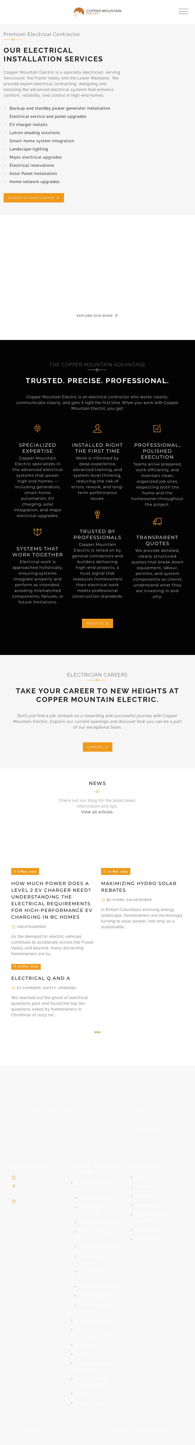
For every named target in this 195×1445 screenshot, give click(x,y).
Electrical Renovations (100, 1247)
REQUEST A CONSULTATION (34, 198)
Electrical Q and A (40, 978)
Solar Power (139, 900)
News (97, 783)
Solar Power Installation (90, 1210)
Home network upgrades (35, 181)
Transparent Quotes (157, 540)
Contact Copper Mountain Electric (92, 1381)
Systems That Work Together (37, 552)
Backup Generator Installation (96, 1235)
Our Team (84, 1345)
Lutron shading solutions (35, 133)
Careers (82, 1393)
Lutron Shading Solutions (93, 1274)
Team (140, 1177)
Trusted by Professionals (97, 534)
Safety (49, 988)
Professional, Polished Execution (157, 451)
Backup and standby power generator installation (60, 108)
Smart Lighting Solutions (92, 1259)
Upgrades (67, 988)
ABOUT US (97, 623)
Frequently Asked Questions (92, 1366)
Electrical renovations (32, 165)
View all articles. (97, 812)
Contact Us (146, 1230)
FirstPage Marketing (152, 1431)
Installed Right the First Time (97, 448)
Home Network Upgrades (93, 1308)
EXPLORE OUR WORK (97, 315)
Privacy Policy (89, 1403)
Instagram (149, 1128)
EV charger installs (29, 124)
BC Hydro (116, 900)
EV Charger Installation (101, 1222)
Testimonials (147, 1205)
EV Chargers (29, 988)
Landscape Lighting (97, 1296)
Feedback (144, 1196)
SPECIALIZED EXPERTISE (38, 448)
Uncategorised (31, 926)
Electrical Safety (94, 1198)
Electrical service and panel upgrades (48, 116)
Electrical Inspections (99, 1286)
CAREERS (97, 747)
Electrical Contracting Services (96, 1186)
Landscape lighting (29, 149)
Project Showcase (93, 1320)
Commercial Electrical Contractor (95, 1332)
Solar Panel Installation (33, 173)
